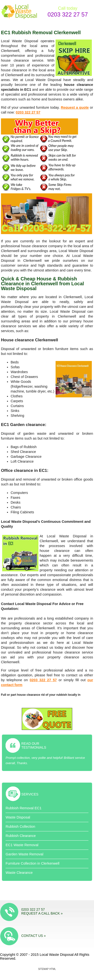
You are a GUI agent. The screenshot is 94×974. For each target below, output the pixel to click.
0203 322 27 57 (68, 14)
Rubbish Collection (20, 826)
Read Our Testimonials (33, 745)
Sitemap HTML (47, 969)
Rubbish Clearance (21, 836)
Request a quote (75, 107)
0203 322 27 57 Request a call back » (42, 911)
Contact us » (33, 936)
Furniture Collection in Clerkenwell (32, 863)
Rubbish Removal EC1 (23, 808)
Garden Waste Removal (24, 854)
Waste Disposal (18, 817)
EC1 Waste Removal (22, 845)
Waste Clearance (19, 873)
